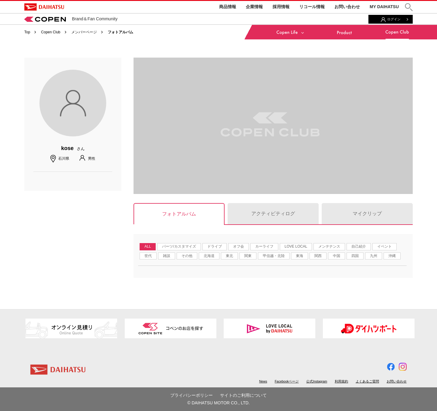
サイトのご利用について (243, 395)
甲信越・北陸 (274, 256)
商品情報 (227, 6)
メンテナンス (329, 246)
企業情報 (254, 6)
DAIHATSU (44, 7)
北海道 (209, 256)
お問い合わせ (347, 6)
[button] (409, 7)
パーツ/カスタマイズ (179, 246)
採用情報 (281, 6)
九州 (373, 256)
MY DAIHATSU (384, 6)
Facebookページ (287, 381)
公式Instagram (316, 381)
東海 (299, 256)
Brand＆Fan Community (70, 18)
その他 (186, 256)
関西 (318, 256)
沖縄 (392, 256)
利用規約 (341, 381)
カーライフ (264, 246)
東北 (229, 256)
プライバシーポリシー (191, 395)
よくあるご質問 (367, 381)
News (263, 381)
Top (27, 32)
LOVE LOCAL (296, 246)
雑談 (166, 256)
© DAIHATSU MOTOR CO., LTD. (218, 402)
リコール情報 (312, 6)
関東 (248, 256)
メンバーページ (84, 32)
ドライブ (214, 246)
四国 (355, 256)
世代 (148, 256)
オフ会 (238, 246)
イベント (384, 246)
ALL (147, 246)
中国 (336, 256)
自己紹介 (358, 246)
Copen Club (50, 32)
